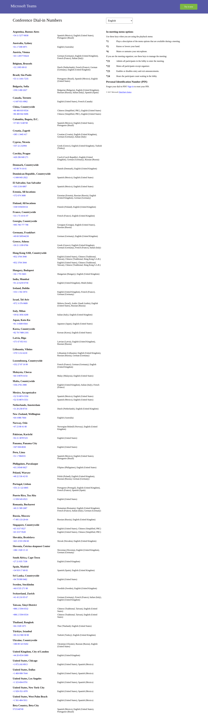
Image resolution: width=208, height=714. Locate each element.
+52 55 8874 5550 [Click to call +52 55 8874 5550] (20, 396)
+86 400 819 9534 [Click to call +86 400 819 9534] (20, 110)
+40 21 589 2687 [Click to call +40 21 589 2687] (20, 508)
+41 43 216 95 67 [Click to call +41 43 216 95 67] (20, 597)
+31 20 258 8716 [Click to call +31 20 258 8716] (20, 409)
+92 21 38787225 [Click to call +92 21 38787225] (20, 438)
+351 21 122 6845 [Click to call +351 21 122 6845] (20, 488)
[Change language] (119, 21)
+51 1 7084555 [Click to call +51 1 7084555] (19, 456)
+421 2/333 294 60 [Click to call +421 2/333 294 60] (21, 541)
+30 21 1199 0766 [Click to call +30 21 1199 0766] (20, 245)
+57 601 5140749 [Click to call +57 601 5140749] (20, 123)
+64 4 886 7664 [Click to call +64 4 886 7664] (19, 418)
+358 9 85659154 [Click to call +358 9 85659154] (20, 207)
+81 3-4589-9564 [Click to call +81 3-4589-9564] (20, 324)
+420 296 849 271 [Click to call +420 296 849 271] (20, 157)
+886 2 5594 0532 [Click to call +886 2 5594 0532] (20, 609)
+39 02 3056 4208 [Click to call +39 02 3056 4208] (20, 315)
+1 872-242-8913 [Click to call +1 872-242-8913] (20, 664)
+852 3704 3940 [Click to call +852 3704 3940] (20, 257)
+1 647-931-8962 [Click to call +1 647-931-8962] (20, 101)
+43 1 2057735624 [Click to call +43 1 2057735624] (21, 56)
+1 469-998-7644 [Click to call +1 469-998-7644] (20, 673)
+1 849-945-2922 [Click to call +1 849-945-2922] (20, 177)
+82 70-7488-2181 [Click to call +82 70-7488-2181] (21, 332)
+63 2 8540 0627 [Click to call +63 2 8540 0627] (20, 467)
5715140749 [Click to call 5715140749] (18, 709)
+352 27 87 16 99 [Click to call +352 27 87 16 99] (20, 364)
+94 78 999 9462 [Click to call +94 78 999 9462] (20, 579)
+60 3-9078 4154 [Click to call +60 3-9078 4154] (20, 376)
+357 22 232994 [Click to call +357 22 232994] (20, 146)
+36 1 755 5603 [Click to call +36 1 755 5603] (19, 274)
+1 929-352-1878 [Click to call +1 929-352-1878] (20, 691)
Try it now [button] (188, 7)
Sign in (131, 86)
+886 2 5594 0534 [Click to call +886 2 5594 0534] (20, 614)
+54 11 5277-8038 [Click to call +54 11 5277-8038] (20, 35)
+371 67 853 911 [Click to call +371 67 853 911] (20, 341)
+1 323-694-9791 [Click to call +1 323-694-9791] (20, 682)
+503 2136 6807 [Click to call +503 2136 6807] (20, 186)
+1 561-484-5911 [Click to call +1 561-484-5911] (20, 700)
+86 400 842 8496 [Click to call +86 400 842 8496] (20, 114)
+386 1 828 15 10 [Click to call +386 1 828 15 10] (20, 550)
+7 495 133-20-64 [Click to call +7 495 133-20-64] (20, 519)
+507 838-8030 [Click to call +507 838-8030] (19, 447)
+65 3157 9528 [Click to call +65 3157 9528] (19, 532)
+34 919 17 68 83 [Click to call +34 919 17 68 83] (20, 570)
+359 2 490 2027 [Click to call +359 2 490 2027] (20, 90)
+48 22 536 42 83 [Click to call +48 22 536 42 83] (20, 476)
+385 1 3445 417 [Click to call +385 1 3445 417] (20, 134)
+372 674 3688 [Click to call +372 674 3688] (19, 195)
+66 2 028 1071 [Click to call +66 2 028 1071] (19, 626)
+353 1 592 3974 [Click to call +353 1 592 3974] (20, 292)
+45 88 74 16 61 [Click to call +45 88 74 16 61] (20, 168)
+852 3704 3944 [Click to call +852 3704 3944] (20, 262)
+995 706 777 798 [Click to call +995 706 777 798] (20, 225)
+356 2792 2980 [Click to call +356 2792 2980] (20, 385)
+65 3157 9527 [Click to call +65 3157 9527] (19, 528)
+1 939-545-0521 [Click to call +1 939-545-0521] (20, 499)
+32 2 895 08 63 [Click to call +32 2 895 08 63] (20, 67)
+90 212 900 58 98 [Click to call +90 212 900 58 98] (21, 635)
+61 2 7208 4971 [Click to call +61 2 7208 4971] (20, 47)
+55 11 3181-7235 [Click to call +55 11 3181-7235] (20, 79)
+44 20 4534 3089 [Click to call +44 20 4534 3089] (20, 655)
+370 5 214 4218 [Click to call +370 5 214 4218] (20, 353)
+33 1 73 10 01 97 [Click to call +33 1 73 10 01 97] (20, 216)
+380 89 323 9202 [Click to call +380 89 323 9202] (20, 644)
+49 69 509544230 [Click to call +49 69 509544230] (21, 236)
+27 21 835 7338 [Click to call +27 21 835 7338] (20, 561)
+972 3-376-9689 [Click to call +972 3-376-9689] (20, 303)
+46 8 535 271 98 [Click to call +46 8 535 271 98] (20, 588)
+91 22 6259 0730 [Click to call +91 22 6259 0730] (20, 283)
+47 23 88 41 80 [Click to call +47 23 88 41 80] (20, 426)
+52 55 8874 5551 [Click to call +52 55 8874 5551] (20, 400)
